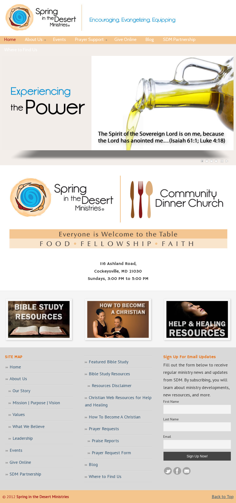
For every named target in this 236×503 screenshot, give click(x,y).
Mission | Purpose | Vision (36, 402)
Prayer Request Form (111, 452)
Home (15, 367)
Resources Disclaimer (112, 385)
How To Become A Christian (114, 417)
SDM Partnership (25, 474)
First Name (171, 401)
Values (19, 414)
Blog (93, 464)
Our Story (21, 390)
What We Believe (28, 426)
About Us (18, 378)
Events (16, 450)
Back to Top (223, 496)
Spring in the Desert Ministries (94, 17)
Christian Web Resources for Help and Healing (118, 401)
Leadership (23, 438)
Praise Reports (105, 440)
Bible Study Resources (109, 374)
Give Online (20, 462)
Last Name (171, 419)
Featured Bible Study (108, 362)
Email (167, 436)
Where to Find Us (105, 476)
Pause (222, 161)
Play (227, 161)
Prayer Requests (104, 428)
